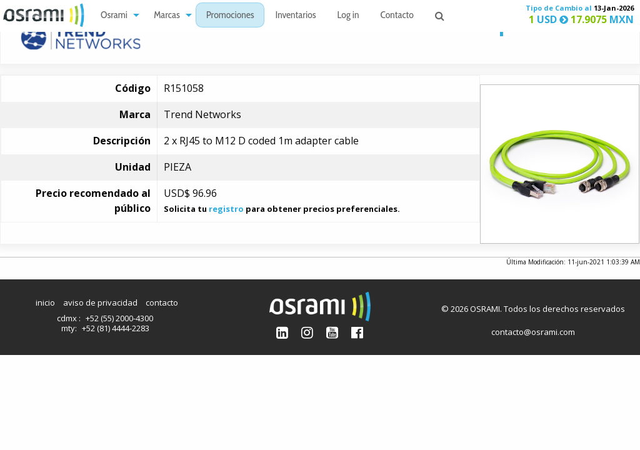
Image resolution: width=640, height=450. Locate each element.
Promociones (230, 16)
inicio (45, 302)
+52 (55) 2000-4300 (119, 318)
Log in (348, 16)
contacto (162, 302)
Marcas (167, 16)
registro (226, 208)
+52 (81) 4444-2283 (115, 328)
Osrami (114, 16)
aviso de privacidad (100, 302)
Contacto (397, 16)
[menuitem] (116, 15)
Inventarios (295, 16)
